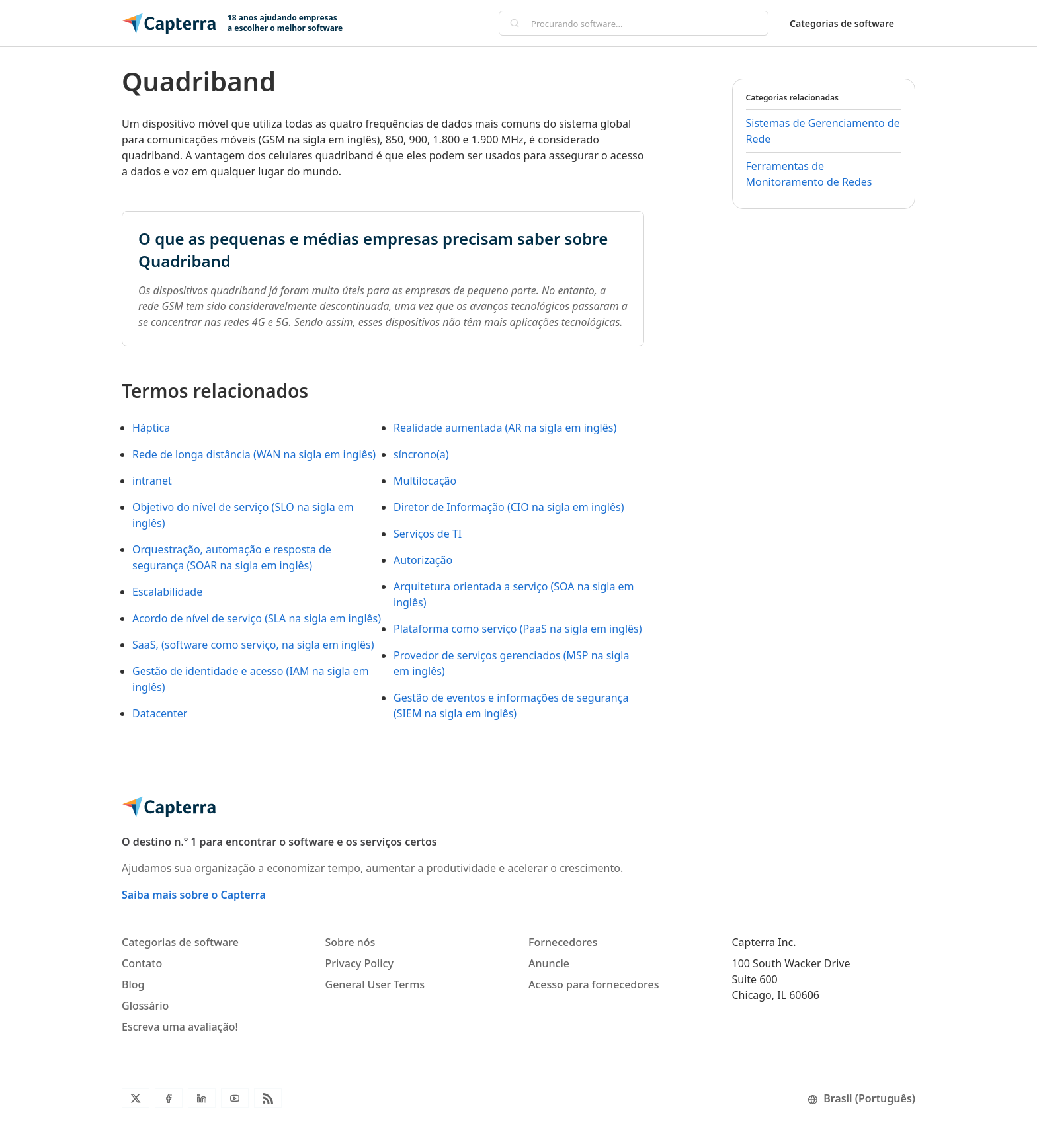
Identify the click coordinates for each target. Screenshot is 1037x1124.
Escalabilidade (167, 591)
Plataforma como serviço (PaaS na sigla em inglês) (518, 629)
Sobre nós (350, 942)
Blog (133, 984)
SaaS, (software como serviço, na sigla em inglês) (253, 644)
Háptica (151, 428)
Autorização (423, 560)
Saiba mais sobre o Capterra (194, 894)
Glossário (145, 1005)
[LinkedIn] (202, 1098)
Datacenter (159, 713)
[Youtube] (235, 1098)
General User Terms (375, 984)
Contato (142, 963)
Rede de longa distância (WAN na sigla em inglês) (254, 454)
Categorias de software (842, 23)
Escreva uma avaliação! (180, 1027)
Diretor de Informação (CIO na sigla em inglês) (509, 507)
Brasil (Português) (861, 1098)
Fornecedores (562, 942)
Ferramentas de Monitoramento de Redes (809, 174)
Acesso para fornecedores (593, 984)
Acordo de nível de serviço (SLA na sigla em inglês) (256, 618)
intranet (152, 480)
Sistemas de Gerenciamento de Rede (823, 131)
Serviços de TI (428, 533)
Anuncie (548, 963)
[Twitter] (135, 1098)
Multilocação (425, 480)
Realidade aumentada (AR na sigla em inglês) (505, 428)
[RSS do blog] (268, 1098)
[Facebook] (169, 1098)
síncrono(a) (421, 454)
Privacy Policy (359, 963)
